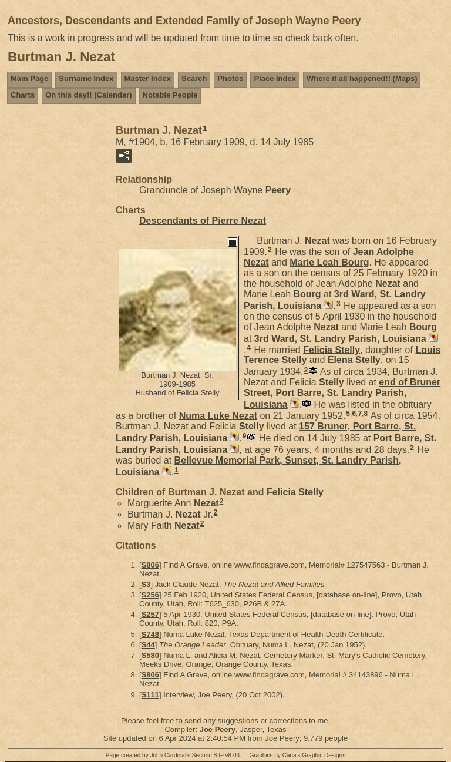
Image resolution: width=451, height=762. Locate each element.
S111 (150, 694)
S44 (148, 644)
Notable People (170, 94)
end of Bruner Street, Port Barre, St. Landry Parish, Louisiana (342, 393)
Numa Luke (218, 416)
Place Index (275, 78)
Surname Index (86, 78)
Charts (23, 94)
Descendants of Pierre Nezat (202, 221)
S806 (150, 564)
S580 (150, 655)
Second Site (208, 755)
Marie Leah (329, 262)
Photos (230, 78)
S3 (146, 584)
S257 (150, 614)
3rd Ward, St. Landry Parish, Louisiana (340, 339)
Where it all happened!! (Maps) (362, 78)
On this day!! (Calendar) (88, 94)
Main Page (29, 78)
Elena (354, 360)
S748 (150, 634)
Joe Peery (217, 729)
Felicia (331, 349)
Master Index (147, 78)
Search (194, 78)
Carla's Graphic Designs (314, 755)
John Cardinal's (170, 755)
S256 (150, 594)
